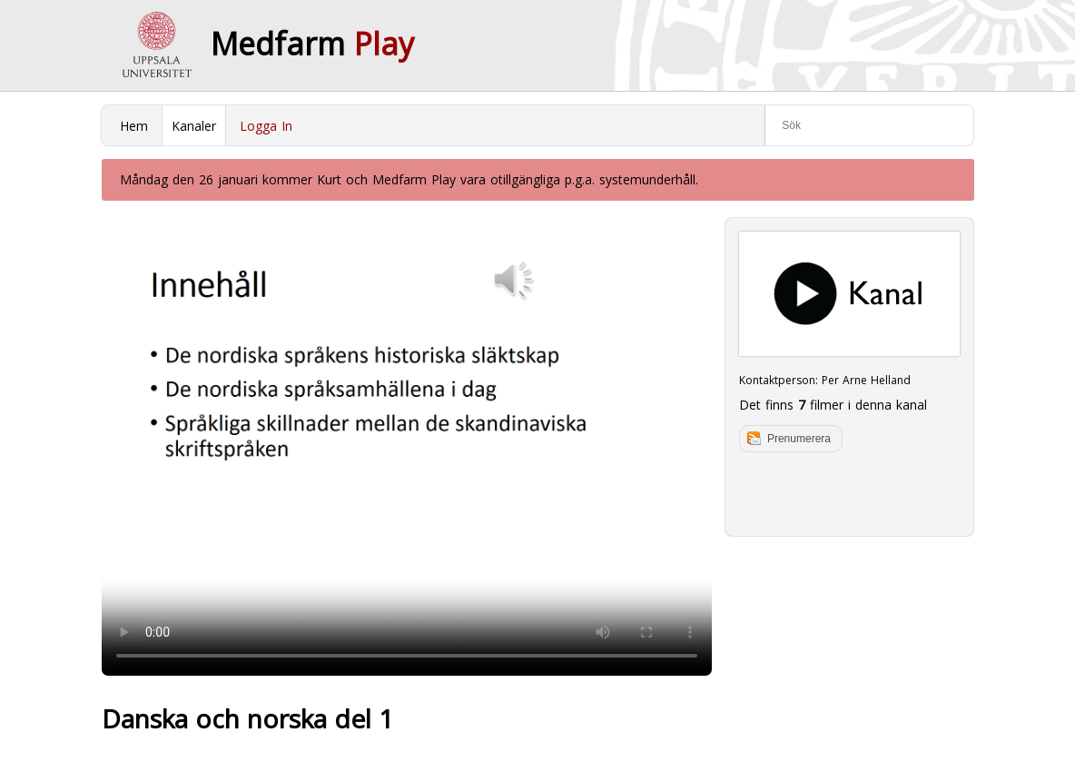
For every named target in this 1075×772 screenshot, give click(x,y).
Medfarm (312, 43)
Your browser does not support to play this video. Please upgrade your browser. (407, 447)
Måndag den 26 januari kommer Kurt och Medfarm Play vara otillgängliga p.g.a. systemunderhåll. (409, 179)
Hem (134, 125)
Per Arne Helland (866, 380)
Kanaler (194, 125)
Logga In (266, 125)
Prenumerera (799, 438)
